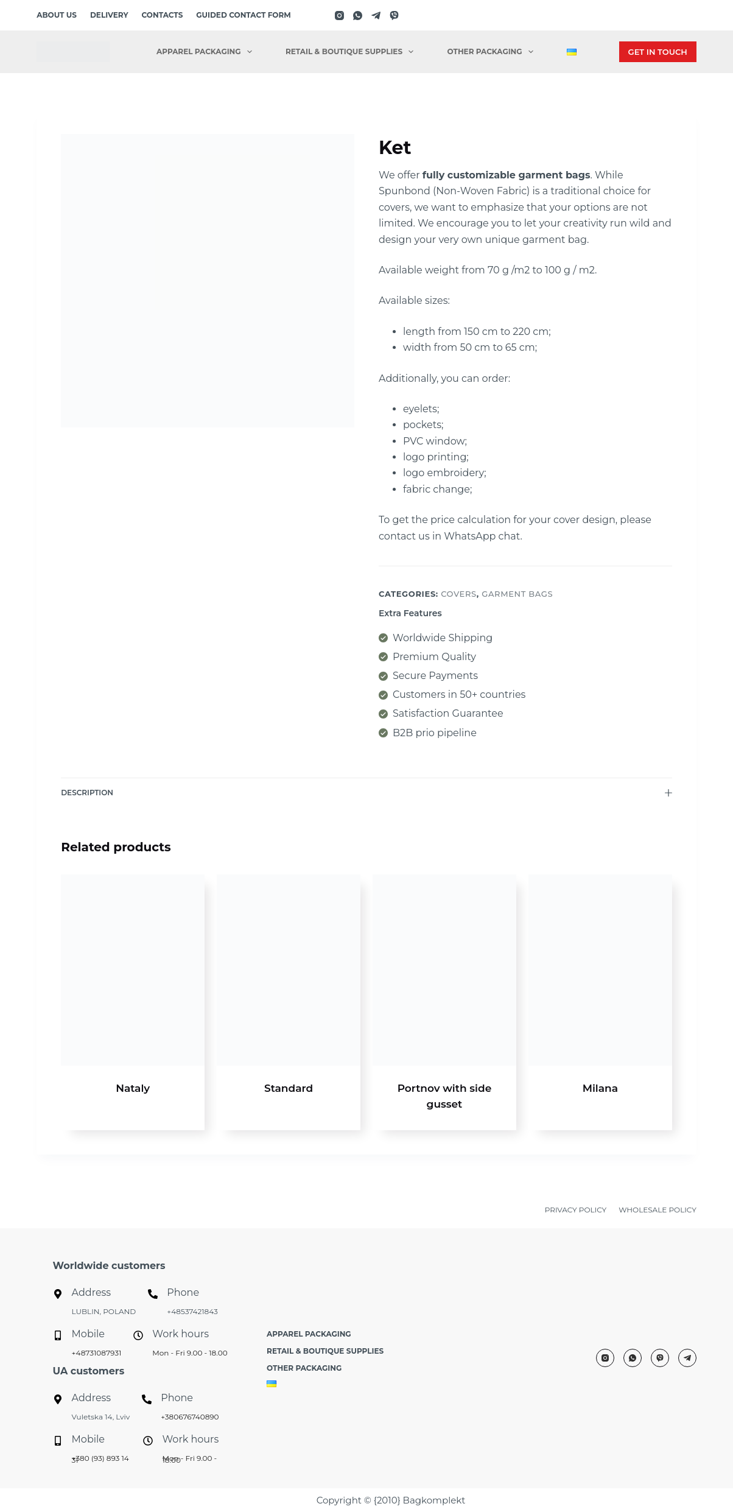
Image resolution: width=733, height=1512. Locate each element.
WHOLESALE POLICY (657, 1209)
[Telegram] (376, 15)
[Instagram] (339, 15)
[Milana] (600, 970)
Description (366, 792)
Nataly (133, 1088)
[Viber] (394, 15)
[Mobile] (58, 1335)
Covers (459, 594)
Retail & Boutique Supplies (352, 51)
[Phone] (153, 1294)
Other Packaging (492, 51)
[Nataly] (133, 970)
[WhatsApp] (357, 15)
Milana (600, 1088)
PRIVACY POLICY (575, 1209)
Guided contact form (243, 14)
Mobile (88, 1334)
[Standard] (288, 970)
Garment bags (517, 594)
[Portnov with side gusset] (444, 970)
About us (57, 14)
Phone (183, 1292)
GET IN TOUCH (657, 52)
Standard (288, 1088)
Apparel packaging (206, 51)
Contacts (162, 14)
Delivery (109, 14)
